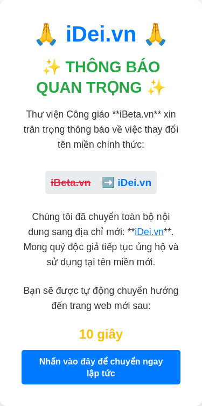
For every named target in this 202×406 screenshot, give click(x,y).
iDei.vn (149, 231)
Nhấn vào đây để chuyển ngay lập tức (101, 367)
